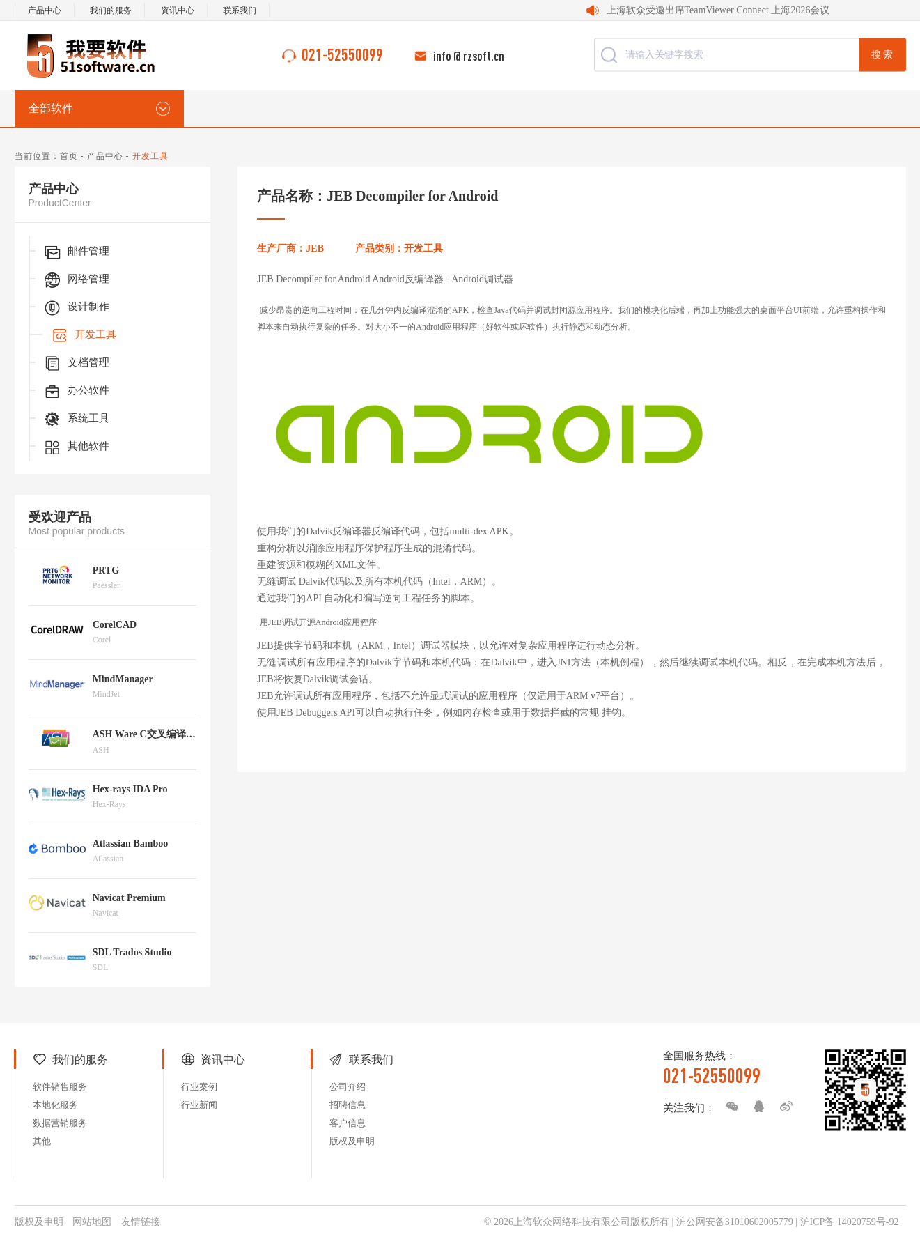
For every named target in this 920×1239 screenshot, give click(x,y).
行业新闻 (199, 1105)
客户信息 (347, 1123)
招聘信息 (347, 1105)
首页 (69, 156)
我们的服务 (111, 10)
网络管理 (75, 280)
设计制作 (75, 308)
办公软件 (75, 391)
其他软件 (75, 447)
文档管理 (75, 364)
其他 (42, 1141)
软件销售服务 (60, 1087)
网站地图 (91, 1222)
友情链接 (140, 1222)
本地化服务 (55, 1105)
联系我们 (239, 10)
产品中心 (44, 10)
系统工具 (75, 419)
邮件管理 (75, 252)
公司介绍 (347, 1087)
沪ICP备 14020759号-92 (849, 1222)
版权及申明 (352, 1141)
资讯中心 (177, 10)
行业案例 (199, 1087)
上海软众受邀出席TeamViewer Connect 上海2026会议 (718, 10)
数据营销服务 (60, 1123)
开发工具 (82, 336)
